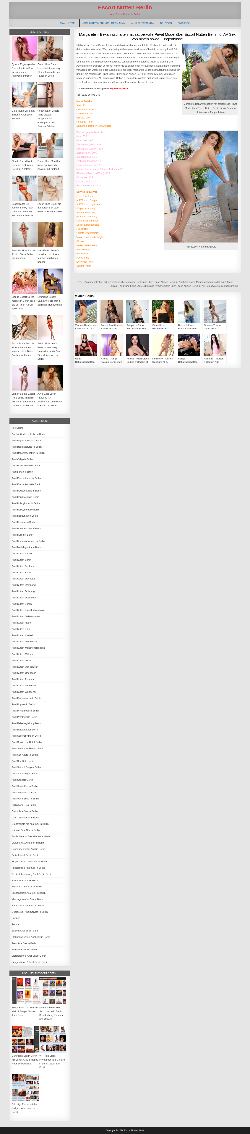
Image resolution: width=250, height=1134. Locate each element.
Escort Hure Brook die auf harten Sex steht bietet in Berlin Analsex (50, 208)
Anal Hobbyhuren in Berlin (26, 503)
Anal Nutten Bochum (23, 566)
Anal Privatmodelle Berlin (25, 710)
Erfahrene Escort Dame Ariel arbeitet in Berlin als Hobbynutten (50, 300)
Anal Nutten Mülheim (23, 654)
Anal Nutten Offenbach (24, 673)
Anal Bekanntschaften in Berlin (28, 453)
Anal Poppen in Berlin (23, 704)
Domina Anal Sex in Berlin (26, 830)
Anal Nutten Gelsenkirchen (26, 616)
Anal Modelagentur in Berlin (26, 547)
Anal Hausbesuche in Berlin (26, 490)
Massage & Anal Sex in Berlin (27, 899)
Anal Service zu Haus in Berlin (28, 748)
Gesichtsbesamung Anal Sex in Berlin (32, 874)
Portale (15, 924)
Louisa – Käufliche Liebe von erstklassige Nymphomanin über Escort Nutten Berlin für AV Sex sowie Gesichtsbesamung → (175, 286)
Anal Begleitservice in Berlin (27, 446)
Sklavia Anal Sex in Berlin (25, 930)
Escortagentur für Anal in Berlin (28, 849)
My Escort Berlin (119, 88)
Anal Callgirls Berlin (22, 459)
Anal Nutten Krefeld (22, 635)
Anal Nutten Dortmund (24, 585)
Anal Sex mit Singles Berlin (26, 767)
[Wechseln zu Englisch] (184, 23)
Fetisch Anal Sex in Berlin (25, 855)
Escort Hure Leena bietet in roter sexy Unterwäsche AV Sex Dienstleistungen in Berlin (49, 351)
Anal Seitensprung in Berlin (26, 735)
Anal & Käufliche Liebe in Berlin (28, 434)
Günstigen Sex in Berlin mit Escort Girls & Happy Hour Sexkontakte (25, 1059)
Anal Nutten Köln (21, 629)
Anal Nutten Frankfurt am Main (103, 23)
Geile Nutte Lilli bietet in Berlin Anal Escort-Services (23, 114)
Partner (16, 918)
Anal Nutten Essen (22, 604)
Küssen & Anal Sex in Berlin (27, 886)
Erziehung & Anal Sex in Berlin (28, 842)
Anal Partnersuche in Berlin (26, 698)
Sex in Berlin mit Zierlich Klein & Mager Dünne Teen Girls (25, 1011)
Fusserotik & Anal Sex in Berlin (28, 867)
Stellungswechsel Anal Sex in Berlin (31, 937)
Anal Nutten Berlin (21, 559)
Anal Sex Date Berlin (23, 761)
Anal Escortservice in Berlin (26, 465)
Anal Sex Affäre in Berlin (25, 754)
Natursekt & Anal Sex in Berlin (28, 905)
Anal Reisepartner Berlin (25, 729)
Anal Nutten (68, 23)
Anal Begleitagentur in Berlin (27, 440)
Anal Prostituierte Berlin (24, 717)
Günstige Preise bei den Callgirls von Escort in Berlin (25, 1108)
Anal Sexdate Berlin (22, 779)
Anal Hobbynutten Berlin (25, 515)
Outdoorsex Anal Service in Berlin (30, 911)
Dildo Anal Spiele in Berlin (25, 817)
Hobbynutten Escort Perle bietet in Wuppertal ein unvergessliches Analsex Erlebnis (48, 118)
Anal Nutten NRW (142, 23)
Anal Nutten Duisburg (23, 591)
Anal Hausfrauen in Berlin (25, 497)
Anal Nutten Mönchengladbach (28, 647)
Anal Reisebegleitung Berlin (26, 723)
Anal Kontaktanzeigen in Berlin (28, 541)
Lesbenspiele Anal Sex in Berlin (29, 893)
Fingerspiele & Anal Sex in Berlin (29, 861)
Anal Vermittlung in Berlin (25, 798)
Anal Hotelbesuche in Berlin (26, 528)
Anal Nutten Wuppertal (24, 691)
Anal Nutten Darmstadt (24, 578)
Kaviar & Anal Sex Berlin (25, 880)
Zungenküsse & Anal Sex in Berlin (30, 962)
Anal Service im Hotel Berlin (27, 742)
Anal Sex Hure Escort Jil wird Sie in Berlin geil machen (23, 254)
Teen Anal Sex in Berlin (24, 943)
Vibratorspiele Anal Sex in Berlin (29, 955)
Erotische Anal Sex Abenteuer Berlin (31, 836)
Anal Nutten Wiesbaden (24, 685)
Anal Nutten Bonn (21, 572)
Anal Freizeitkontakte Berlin (26, 484)
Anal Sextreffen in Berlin (25, 786)
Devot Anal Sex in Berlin (25, 811)
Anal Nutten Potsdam (23, 679)
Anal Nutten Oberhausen (25, 666)
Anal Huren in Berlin (22, 534)
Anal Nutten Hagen (22, 622)
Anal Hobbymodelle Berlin (26, 509)
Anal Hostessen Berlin (23, 522)
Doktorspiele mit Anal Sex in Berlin (30, 824)
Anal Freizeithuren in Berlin (26, 478)
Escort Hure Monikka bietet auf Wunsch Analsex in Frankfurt (49, 165)
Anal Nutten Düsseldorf (24, 597)
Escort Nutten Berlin (125, 7)
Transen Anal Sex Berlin (25, 949)
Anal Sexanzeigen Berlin (25, 773)
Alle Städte (17, 427)
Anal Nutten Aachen (22, 553)
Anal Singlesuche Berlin (24, 792)
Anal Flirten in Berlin (22, 471)
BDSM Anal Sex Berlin (24, 805)
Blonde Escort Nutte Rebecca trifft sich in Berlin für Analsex (22, 165)
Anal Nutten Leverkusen (25, 641)
